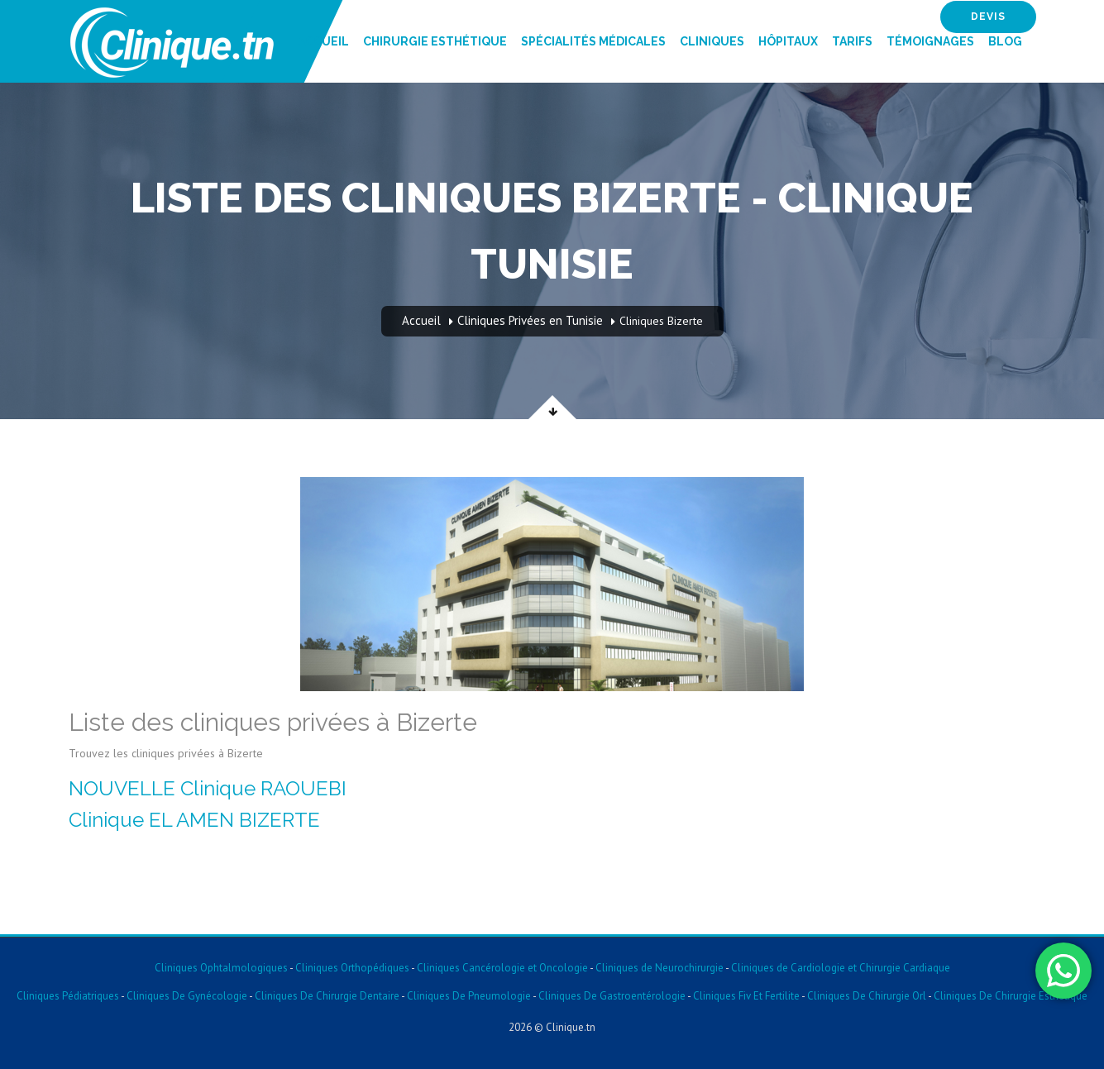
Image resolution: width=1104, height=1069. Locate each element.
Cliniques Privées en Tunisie (530, 320)
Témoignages (930, 41)
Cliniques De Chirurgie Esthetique (1010, 996)
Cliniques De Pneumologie (469, 996)
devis (988, 16)
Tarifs (852, 41)
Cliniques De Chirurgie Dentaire (327, 996)
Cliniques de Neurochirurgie (659, 968)
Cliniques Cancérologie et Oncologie (501, 968)
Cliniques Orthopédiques (351, 968)
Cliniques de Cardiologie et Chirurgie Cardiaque (840, 968)
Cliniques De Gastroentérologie (612, 996)
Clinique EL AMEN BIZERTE (194, 820)
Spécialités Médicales (593, 41)
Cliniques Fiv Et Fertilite (746, 996)
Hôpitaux (788, 41)
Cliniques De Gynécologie (187, 996)
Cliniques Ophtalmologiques (221, 968)
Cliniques (712, 41)
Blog (1005, 41)
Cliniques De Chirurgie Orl (866, 996)
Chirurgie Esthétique (435, 41)
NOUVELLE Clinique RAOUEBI (207, 788)
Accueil (323, 41)
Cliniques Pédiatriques (68, 996)
